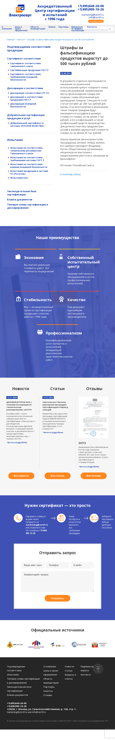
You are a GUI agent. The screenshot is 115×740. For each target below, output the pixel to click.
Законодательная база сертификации (21, 193)
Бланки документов (19, 199)
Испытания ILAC (19, 177)
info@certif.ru (96, 17)
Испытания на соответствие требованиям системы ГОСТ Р (27, 159)
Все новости (21, 475)
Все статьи (57, 475)
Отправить (57, 598)
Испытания (15, 140)
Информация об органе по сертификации (77, 29)
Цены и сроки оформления (21, 29)
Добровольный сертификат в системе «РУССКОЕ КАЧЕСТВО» (27, 124)
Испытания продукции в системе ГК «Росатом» (29, 172)
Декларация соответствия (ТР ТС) (29, 93)
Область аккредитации (37, 28)
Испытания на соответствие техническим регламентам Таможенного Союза (26, 150)
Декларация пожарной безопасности (23, 105)
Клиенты (48, 690)
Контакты (92, 27)
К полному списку (70, 174)
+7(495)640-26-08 (91, 6)
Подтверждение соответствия (16, 668)
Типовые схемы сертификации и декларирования (27, 206)
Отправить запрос (95, 21)
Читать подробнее (17, 442)
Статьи (68, 670)
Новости (69, 666)
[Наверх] (98, 669)
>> (110, 29)
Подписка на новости (87, 668)
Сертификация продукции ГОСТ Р (29, 70)
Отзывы (47, 695)
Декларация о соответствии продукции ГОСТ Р (26, 98)
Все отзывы (94, 475)
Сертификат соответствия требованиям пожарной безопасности (25, 77)
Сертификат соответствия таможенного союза (25, 65)
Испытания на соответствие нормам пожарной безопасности (28, 165)
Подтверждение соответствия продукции (28, 48)
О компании (7, 28)
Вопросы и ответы (70, 676)
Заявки (52, 27)
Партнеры (63, 27)
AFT (106, 721)
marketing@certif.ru (92, 15)
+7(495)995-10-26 (91, 9)
